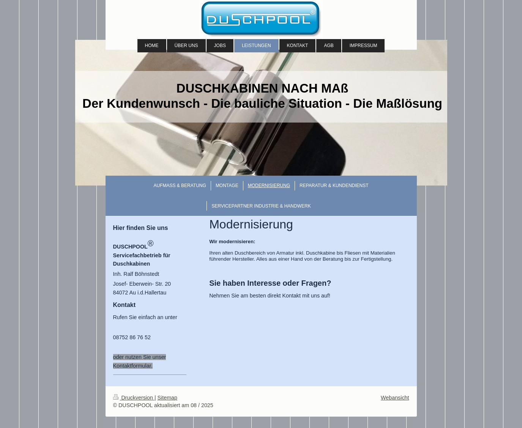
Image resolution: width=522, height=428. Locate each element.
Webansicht (395, 398)
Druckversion (134, 398)
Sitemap (167, 398)
